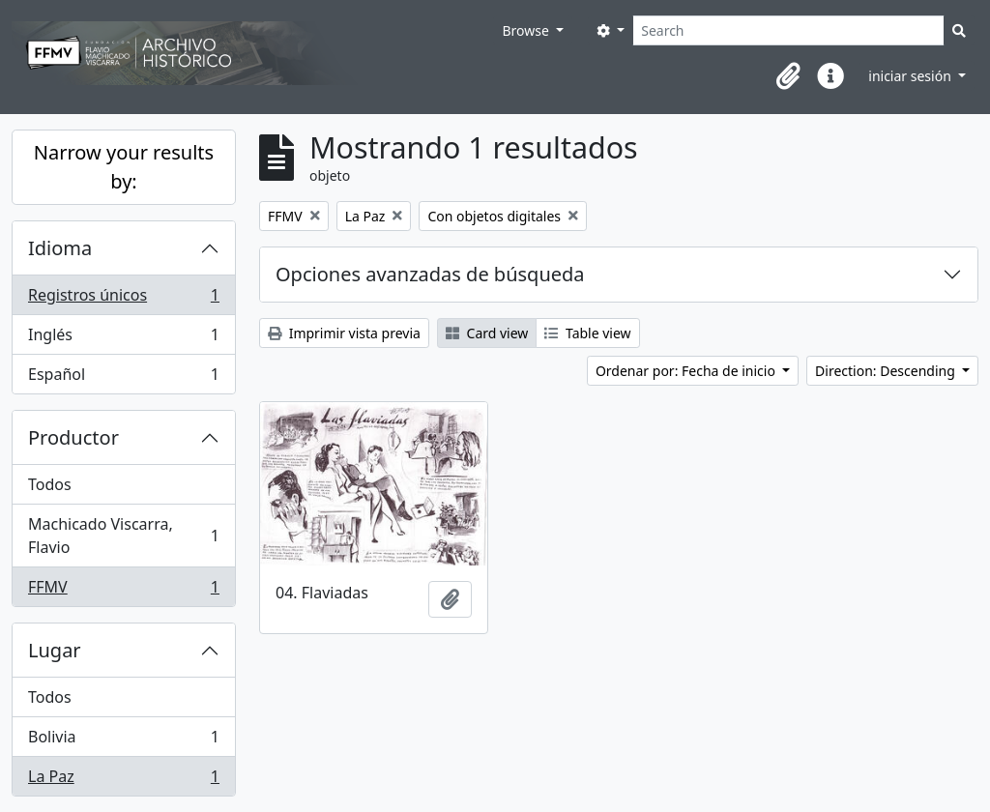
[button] (788, 76)
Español (123, 377)
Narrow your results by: (124, 166)
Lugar (54, 650)
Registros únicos (123, 299)
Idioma (60, 248)
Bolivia (123, 741)
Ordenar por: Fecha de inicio (687, 371)
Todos (50, 484)
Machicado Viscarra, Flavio (123, 535)
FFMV (123, 590)
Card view (487, 333)
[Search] (788, 30)
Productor (73, 437)
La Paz (123, 780)
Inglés (123, 339)
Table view (587, 333)
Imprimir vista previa (344, 333)
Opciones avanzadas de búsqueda (430, 274)
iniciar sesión (911, 76)
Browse (527, 30)
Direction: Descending (886, 371)
